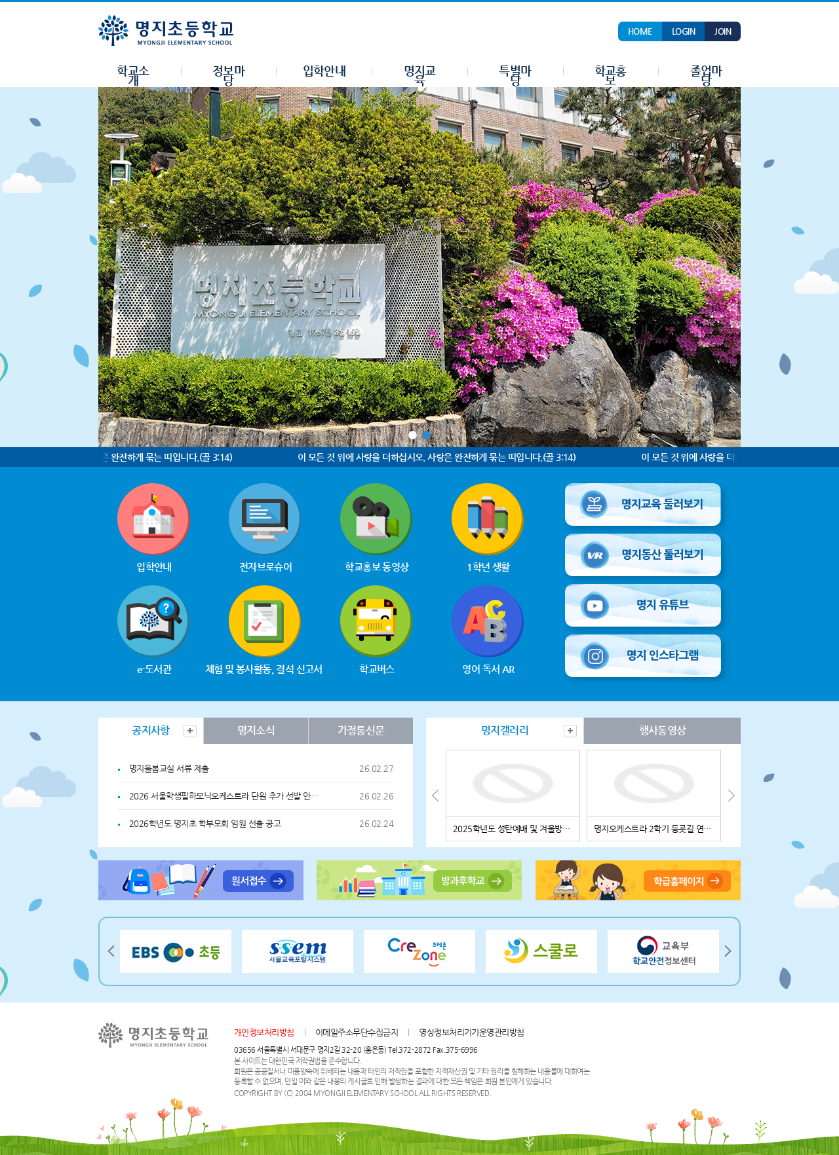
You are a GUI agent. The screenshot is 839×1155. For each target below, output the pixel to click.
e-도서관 (154, 629)
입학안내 (154, 527)
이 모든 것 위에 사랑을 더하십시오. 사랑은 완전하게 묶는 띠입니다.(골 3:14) (442, 457)
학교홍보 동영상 (377, 527)
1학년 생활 (488, 527)
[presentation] (150, 731)
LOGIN (683, 31)
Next (731, 795)
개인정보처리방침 (264, 1032)
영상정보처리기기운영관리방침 (471, 1032)
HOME (640, 31)
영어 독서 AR (488, 629)
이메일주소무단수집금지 (356, 1032)
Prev (436, 795)
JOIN (722, 31)
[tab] (150, 731)
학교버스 (377, 629)
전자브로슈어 (265, 527)
